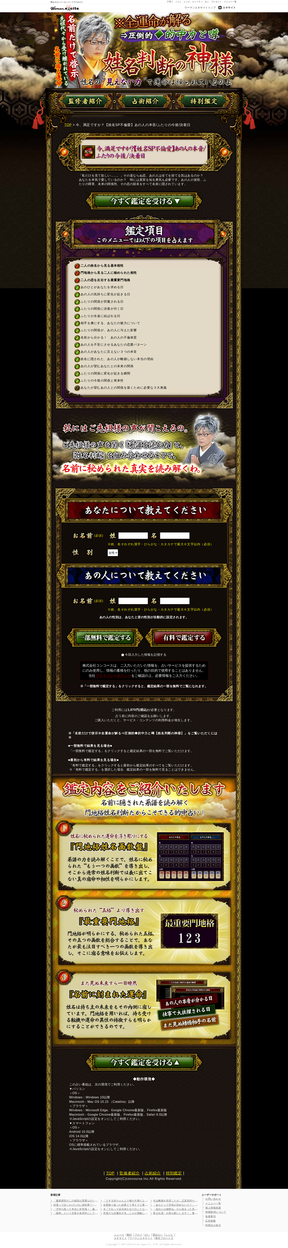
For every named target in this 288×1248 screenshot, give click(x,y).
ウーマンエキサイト (141, 1238)
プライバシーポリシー (113, 676)
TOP (68, 125)
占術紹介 (153, 1173)
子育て (170, 2)
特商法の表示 (213, 1225)
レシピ (187, 2)
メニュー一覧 (230, 2)
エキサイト (229, 7)
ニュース (119, 1234)
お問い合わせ (213, 1198)
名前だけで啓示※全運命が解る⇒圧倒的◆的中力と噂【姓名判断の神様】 (144, 50)
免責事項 (210, 1216)
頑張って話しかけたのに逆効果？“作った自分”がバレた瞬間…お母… (93, 1204)
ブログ (138, 1234)
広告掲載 (210, 1220)
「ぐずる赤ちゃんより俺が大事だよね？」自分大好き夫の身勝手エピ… (144, 1200)
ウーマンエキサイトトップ (200, 7)
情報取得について (215, 1212)
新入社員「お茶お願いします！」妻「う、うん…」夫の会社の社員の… (194, 1213)
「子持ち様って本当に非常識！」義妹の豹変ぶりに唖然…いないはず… (94, 1209)
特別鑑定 (174, 1173)
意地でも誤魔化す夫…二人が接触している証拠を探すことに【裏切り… (144, 1213)
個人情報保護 (213, 1207)
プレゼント (216, 2)
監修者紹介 (129, 1173)
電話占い (158, 1234)
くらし (178, 2)
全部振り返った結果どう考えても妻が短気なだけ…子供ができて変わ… (144, 1204)
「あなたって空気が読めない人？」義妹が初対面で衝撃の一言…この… (194, 1204)
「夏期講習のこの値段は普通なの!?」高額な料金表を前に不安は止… (93, 1200)
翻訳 (129, 1234)
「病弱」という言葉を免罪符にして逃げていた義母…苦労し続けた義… (94, 1213)
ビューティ (197, 2)
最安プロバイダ (164, 1238)
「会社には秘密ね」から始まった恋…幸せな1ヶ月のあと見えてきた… (194, 1209)
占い (207, 2)
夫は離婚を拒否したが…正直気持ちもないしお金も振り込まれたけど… (194, 1200)
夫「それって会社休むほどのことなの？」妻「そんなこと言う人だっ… (144, 1209)
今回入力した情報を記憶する (145, 654)
